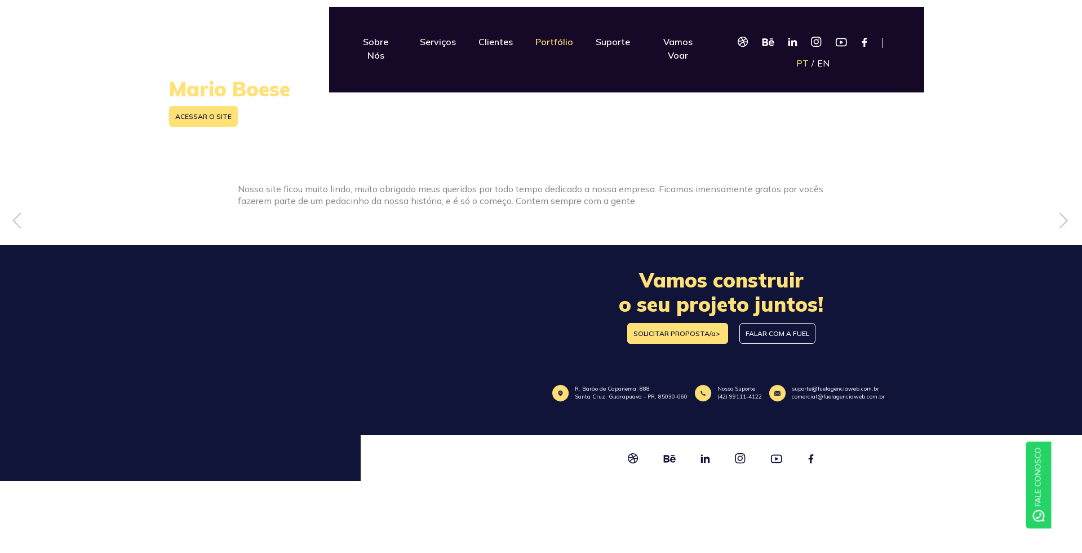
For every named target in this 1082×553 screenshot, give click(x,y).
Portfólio (554, 41)
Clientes (495, 41)
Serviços (438, 41)
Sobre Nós (375, 48)
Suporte (613, 41)
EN (823, 63)
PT (802, 63)
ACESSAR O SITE (203, 116)
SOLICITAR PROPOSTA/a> (677, 333)
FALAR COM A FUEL (777, 333)
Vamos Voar (678, 48)
